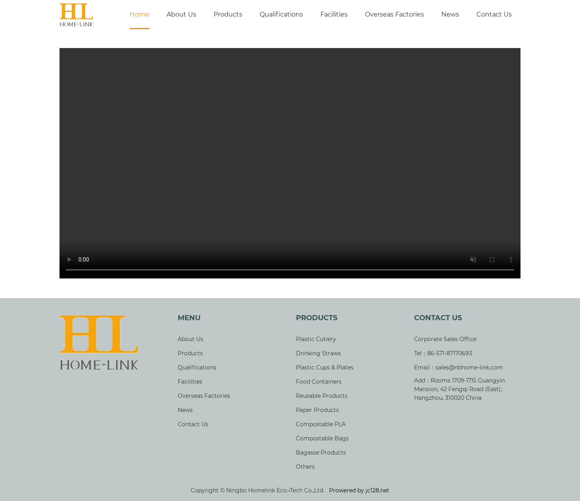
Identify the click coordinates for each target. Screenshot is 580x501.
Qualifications (281, 14)
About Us (181, 14)
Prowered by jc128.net (359, 490)
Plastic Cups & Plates (324, 367)
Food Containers (319, 381)
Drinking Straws (318, 353)
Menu (189, 318)
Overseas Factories (394, 14)
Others (305, 466)
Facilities (334, 14)
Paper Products (317, 410)
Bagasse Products (321, 452)
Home (139, 14)
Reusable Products (322, 395)
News (450, 14)
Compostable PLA (321, 424)
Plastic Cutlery (316, 339)
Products (228, 14)
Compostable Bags (322, 438)
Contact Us (494, 14)
